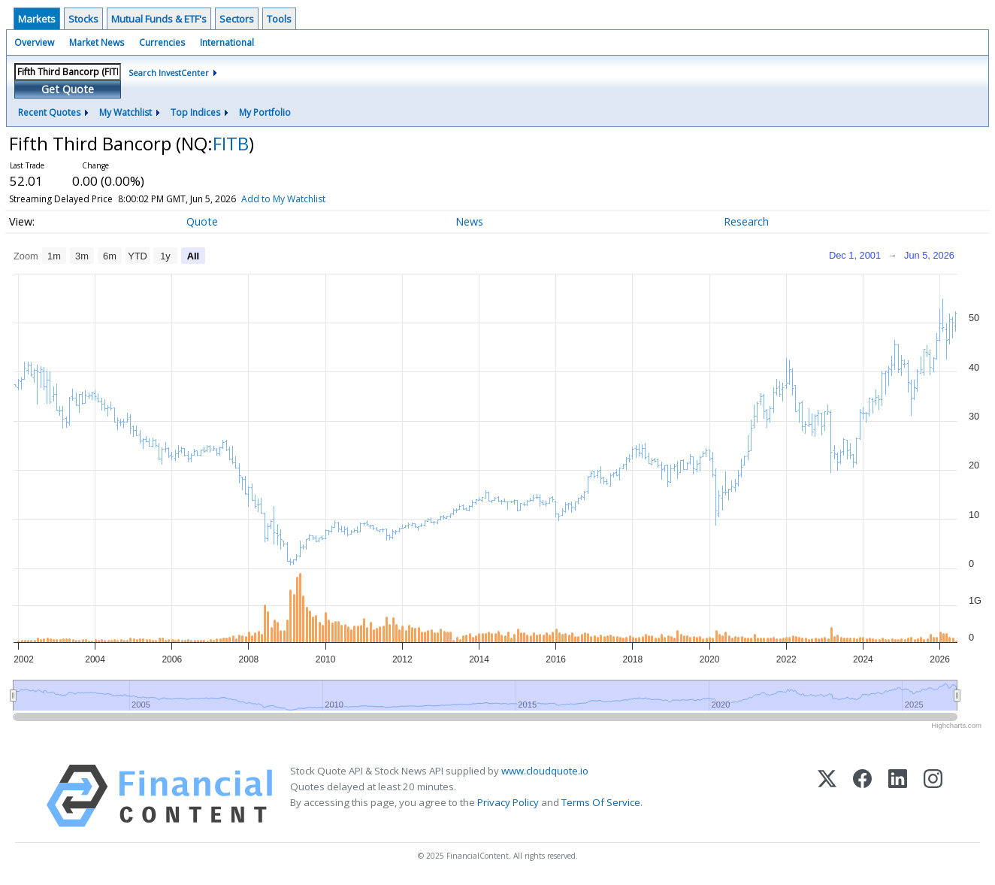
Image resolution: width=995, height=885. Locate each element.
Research (746, 221)
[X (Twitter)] (827, 796)
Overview (34, 42)
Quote (202, 221)
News (469, 221)
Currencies (162, 42)
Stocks (83, 19)
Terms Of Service (600, 802)
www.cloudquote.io (544, 770)
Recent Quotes (49, 112)
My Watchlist (125, 112)
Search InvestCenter (169, 72)
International (227, 42)
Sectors (236, 19)
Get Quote (67, 89)
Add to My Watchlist (310, 198)
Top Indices (195, 112)
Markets (37, 19)
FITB (231, 143)
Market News (96, 42)
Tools (279, 19)
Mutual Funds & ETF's (159, 19)
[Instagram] (933, 796)
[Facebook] (862, 796)
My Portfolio (265, 112)
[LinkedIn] (897, 796)
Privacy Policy (508, 802)
